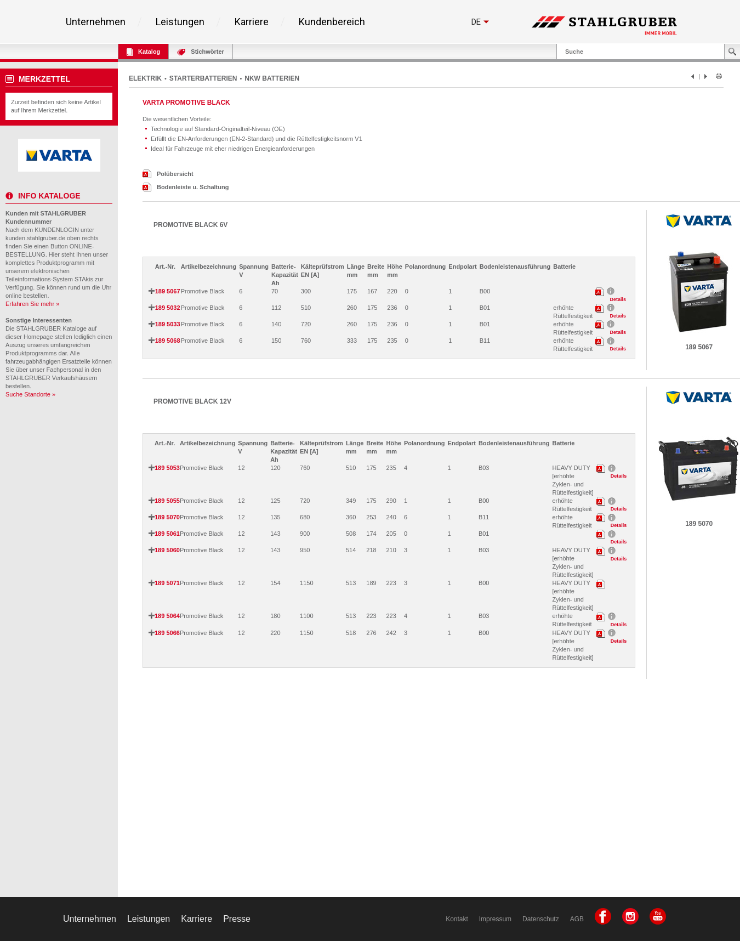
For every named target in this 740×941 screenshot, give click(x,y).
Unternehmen (96, 21)
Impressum (495, 919)
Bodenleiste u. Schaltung (186, 187)
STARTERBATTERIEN (203, 78)
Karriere (252, 21)
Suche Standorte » (30, 394)
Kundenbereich (332, 21)
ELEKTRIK (145, 78)
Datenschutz (540, 919)
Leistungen (180, 21)
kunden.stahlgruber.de (35, 238)
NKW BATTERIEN (271, 78)
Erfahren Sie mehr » (32, 304)
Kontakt (457, 919)
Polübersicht (168, 174)
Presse (237, 918)
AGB (577, 919)
